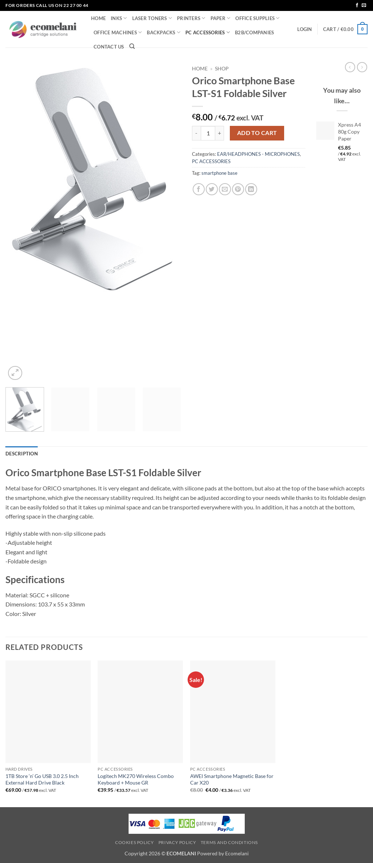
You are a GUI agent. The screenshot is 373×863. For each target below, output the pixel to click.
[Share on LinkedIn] (251, 189)
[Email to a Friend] (225, 189)
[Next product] (350, 67)
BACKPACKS (163, 32)
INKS (119, 18)
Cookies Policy (134, 842)
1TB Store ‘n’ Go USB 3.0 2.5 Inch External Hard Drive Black (42, 779)
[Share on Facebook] (199, 189)
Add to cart (257, 133)
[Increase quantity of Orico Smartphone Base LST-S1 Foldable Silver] (219, 133)
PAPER (221, 18)
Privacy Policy (177, 842)
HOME (98, 18)
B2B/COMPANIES (254, 32)
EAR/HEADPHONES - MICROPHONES (258, 154)
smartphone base (219, 173)
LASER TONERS (152, 18)
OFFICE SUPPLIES (257, 18)
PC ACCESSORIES (207, 32)
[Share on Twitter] (212, 189)
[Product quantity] (208, 133)
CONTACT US (109, 47)
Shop (222, 69)
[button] (304, 29)
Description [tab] (21, 453)
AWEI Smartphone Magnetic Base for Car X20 (232, 779)
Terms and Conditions (229, 842)
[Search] (132, 46)
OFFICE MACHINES (118, 32)
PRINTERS (191, 18)
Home (200, 69)
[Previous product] (362, 67)
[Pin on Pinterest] (238, 189)
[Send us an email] (364, 5)
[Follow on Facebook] (357, 5)
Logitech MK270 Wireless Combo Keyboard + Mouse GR (136, 779)
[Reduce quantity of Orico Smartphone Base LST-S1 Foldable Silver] (196, 133)
